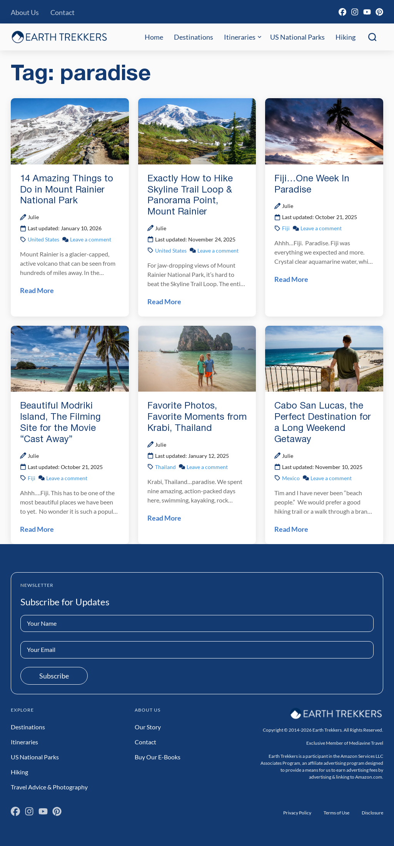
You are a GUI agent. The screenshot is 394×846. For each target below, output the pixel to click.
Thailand (165, 467)
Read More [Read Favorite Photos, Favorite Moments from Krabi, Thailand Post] (164, 518)
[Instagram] (355, 12)
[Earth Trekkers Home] (59, 37)
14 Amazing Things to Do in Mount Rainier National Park (66, 190)
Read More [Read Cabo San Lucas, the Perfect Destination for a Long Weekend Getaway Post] (291, 529)
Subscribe (54, 676)
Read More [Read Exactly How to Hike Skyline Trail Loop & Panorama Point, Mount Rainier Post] (164, 301)
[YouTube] (367, 12)
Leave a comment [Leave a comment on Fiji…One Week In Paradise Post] (321, 228)
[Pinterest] (379, 12)
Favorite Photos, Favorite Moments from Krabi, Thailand (197, 417)
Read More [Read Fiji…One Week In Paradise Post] (291, 279)
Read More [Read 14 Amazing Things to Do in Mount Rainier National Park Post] (37, 290)
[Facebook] (342, 12)
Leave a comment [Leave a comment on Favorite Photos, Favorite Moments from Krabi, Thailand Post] (207, 467)
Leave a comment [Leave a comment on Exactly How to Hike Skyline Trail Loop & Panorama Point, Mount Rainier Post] (218, 250)
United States (43, 239)
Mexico (291, 478)
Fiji (286, 228)
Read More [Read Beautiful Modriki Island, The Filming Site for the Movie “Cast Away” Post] (37, 529)
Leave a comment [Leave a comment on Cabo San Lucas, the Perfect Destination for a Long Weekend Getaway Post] (331, 478)
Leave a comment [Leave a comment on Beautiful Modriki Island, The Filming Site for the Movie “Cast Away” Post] (66, 478)
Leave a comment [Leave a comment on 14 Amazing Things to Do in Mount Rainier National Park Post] (90, 239)
